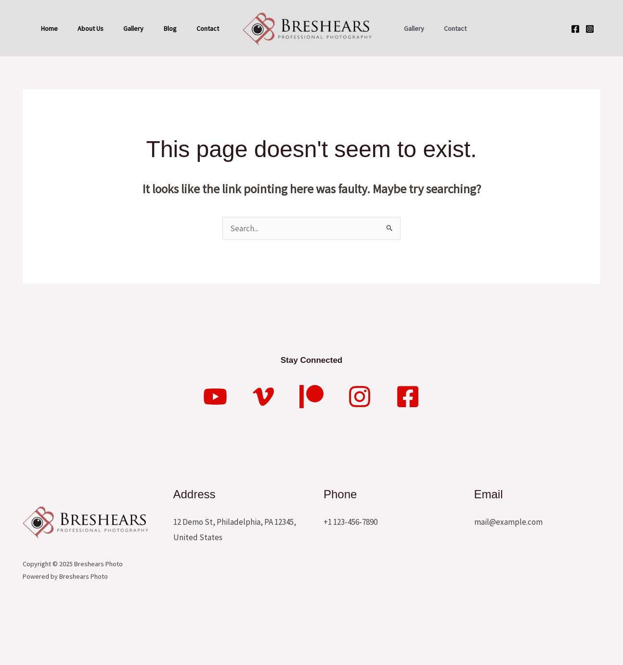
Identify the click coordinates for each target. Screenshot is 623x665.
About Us (93, 27)
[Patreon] (311, 448)
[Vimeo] (263, 448)
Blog (179, 27)
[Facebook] (575, 54)
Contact (51, 81)
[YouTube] (215, 448)
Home (48, 27)
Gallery (140, 27)
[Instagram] (589, 54)
